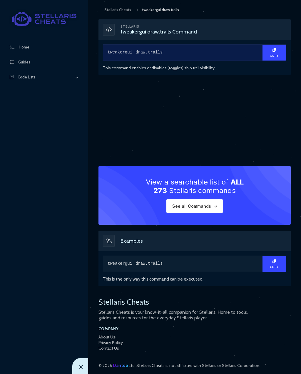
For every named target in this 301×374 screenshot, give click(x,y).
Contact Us (108, 348)
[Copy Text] (274, 53)
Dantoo (120, 365)
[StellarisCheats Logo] (44, 19)
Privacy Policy (110, 342)
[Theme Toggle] (80, 366)
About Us (106, 337)
